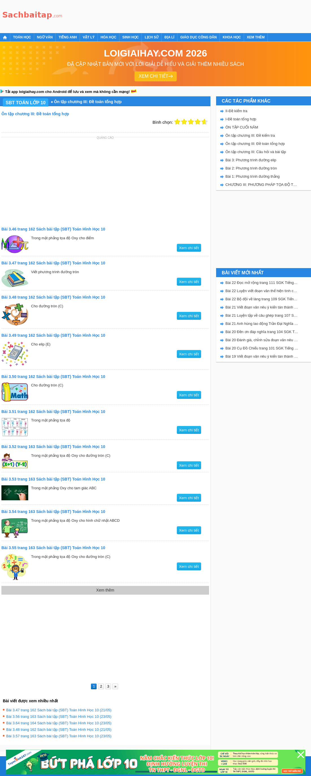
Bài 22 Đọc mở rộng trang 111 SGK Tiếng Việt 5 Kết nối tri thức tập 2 (261, 283)
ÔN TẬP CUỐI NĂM (241, 127)
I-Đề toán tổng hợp (240, 119)
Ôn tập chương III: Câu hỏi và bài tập (255, 152)
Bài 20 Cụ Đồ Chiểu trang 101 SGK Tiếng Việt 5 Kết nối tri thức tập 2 (261, 348)
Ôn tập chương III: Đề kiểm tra (250, 135)
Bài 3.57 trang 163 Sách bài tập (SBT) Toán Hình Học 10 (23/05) (58, 736)
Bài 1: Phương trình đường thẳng (252, 176)
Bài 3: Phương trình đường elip (250, 160)
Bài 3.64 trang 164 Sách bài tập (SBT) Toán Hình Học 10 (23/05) (58, 723)
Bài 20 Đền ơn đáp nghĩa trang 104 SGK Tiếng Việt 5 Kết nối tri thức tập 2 (261, 332)
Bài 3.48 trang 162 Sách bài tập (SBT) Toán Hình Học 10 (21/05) (58, 729)
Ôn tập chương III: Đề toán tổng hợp (255, 144)
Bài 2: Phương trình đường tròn (251, 168)
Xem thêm (256, 37)
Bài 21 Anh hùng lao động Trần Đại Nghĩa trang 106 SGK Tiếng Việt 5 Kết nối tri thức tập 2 (261, 323)
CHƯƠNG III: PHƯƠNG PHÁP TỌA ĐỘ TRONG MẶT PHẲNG (261, 184)
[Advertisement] (168, 15)
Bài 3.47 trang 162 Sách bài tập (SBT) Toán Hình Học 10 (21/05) (58, 710)
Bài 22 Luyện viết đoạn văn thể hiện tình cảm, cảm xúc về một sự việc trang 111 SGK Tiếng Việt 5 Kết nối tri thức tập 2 (261, 291)
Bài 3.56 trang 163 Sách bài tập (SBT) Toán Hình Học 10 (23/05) (58, 716)
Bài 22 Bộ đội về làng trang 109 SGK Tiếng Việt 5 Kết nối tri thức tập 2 (261, 299)
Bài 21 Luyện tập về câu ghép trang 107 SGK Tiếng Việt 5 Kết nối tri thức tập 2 (261, 315)
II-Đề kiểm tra (236, 111)
